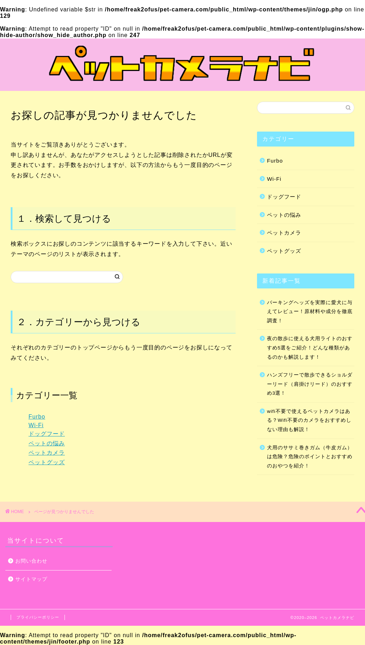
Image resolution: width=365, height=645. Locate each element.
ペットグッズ (47, 462)
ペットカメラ (47, 453)
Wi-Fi (36, 425)
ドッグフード (47, 434)
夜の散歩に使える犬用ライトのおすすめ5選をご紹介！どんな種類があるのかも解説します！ (310, 347)
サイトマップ (31, 579)
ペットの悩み (47, 443)
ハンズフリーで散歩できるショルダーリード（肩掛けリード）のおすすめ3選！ (310, 384)
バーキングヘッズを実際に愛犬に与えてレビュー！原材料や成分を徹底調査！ (310, 311)
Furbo (37, 417)
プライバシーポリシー (37, 617)
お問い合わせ (31, 561)
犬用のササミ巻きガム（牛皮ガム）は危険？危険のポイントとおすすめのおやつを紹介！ (310, 457)
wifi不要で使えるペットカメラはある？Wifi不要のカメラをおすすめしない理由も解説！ (309, 420)
